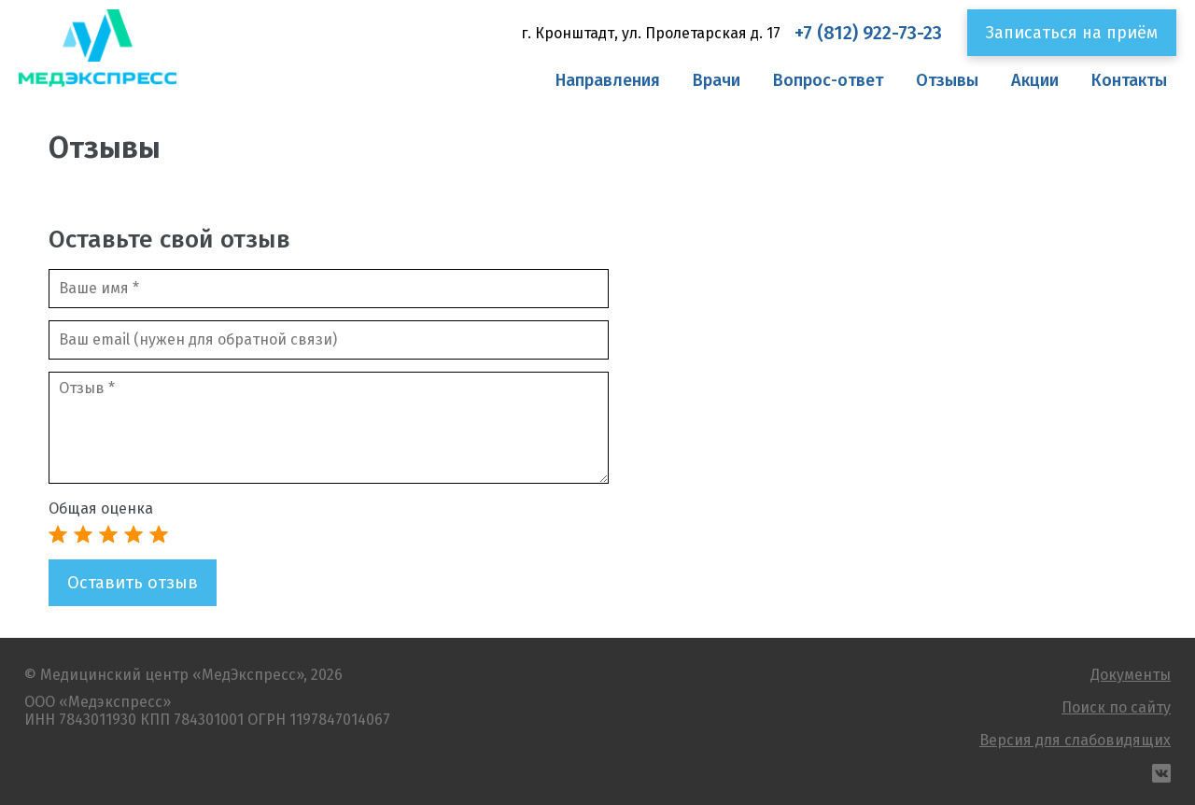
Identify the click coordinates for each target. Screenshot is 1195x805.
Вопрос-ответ (828, 80)
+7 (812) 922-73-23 (868, 33)
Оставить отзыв (132, 582)
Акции (1035, 80)
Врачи (716, 80)
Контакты (1129, 80)
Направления (607, 80)
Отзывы (947, 80)
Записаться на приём (1072, 32)
